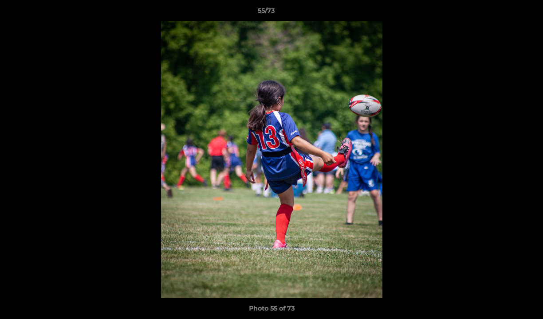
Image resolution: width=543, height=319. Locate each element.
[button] (505, 13)
